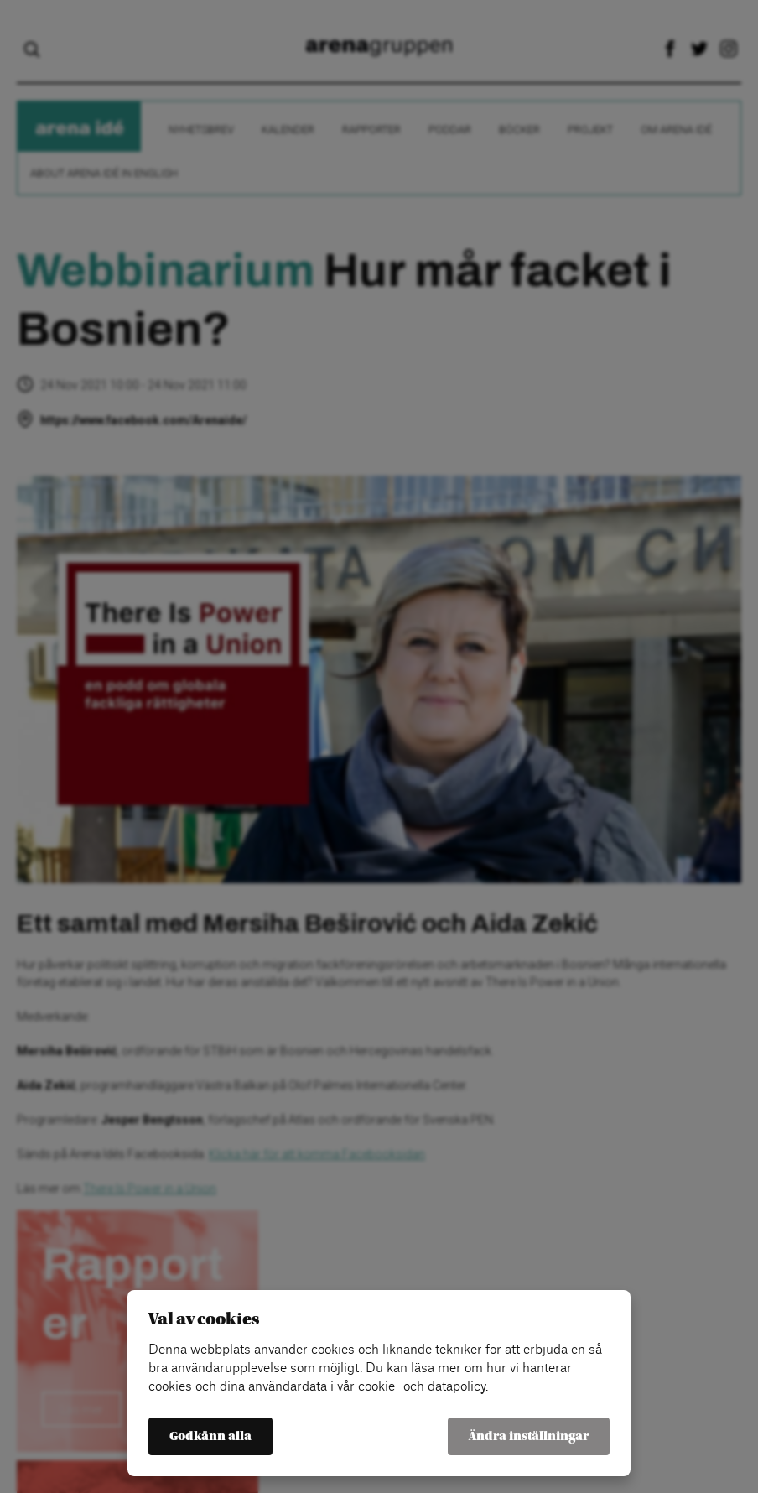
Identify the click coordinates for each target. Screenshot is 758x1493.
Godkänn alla (210, 1436)
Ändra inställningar (529, 1436)
